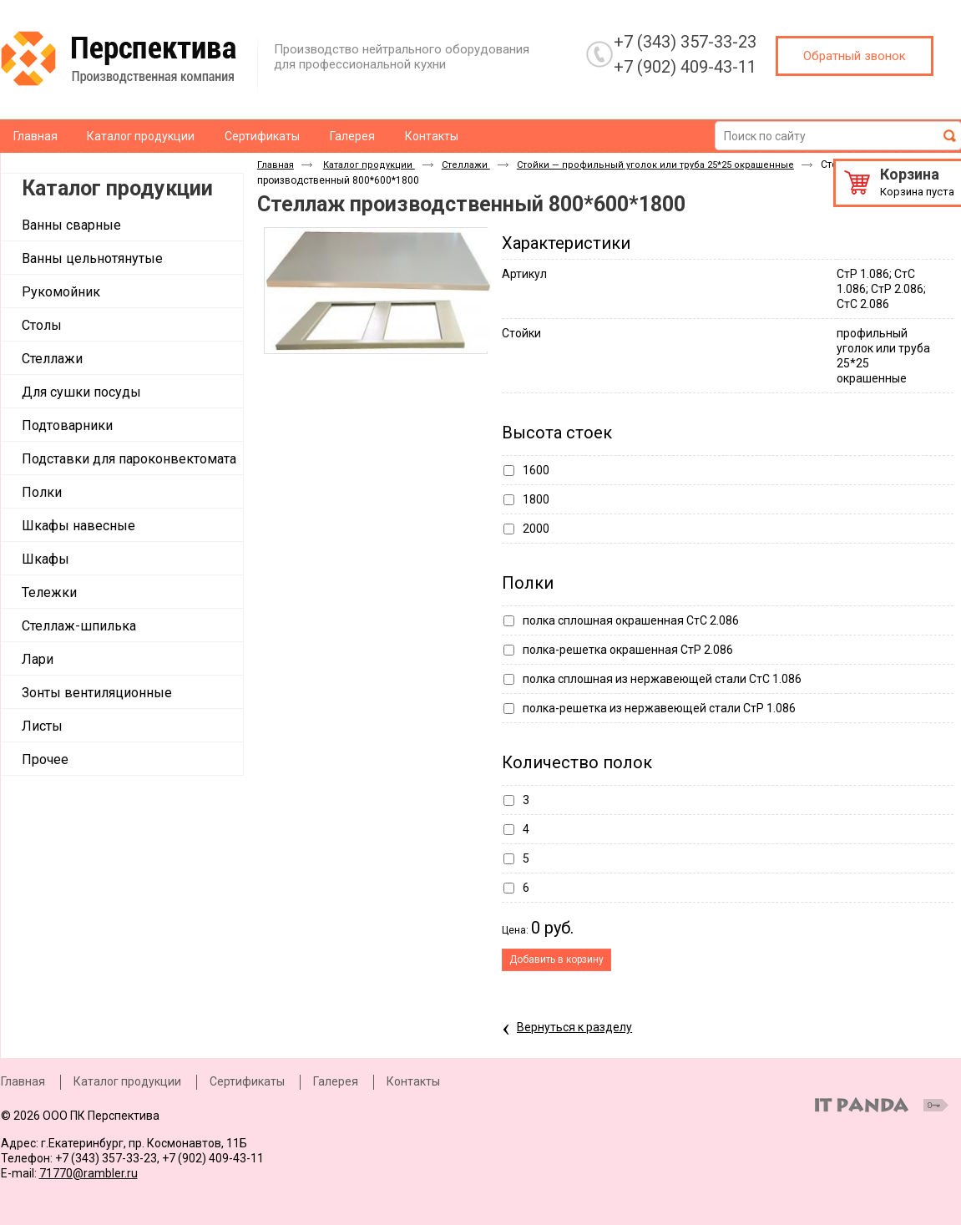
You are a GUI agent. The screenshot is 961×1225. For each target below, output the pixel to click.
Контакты (413, 1081)
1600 (536, 470)
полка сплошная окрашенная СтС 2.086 (631, 620)
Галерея (335, 1081)
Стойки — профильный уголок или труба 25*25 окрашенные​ (655, 164)
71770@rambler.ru (88, 1173)
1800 (536, 499)
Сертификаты (247, 1081)
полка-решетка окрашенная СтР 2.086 (628, 649)
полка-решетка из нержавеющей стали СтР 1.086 (659, 708)
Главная (275, 164)
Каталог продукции (117, 188)
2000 (536, 528)
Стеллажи (466, 164)
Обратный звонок (854, 55)
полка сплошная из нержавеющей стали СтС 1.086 (662, 679)
